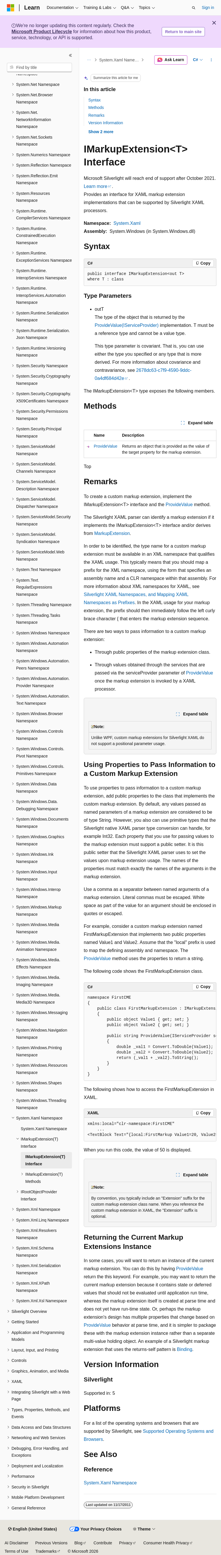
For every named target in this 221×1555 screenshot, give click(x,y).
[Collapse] (70, 55)
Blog (79, 1543)
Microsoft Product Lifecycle (42, 31)
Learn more (95, 186)
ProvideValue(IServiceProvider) (127, 325)
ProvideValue (105, 446)
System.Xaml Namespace (119, 60)
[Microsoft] (10, 8)
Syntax (94, 100)
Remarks (96, 115)
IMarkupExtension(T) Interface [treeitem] (45, 1160)
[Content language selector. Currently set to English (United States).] (32, 1529)
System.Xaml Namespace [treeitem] (44, 1128)
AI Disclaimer (16, 1543)
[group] (150, 1036)
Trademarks (45, 1551)
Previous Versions (51, 1543)
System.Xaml (126, 223)
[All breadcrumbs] (89, 60)
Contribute (103, 1543)
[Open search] (193, 8)
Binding (184, 1349)
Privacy (125, 1543)
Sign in (208, 7)
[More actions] (211, 60)
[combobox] (39, 67)
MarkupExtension (112, 533)
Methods (96, 107)
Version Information (105, 122)
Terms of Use (16, 1551)
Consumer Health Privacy (166, 1543)
